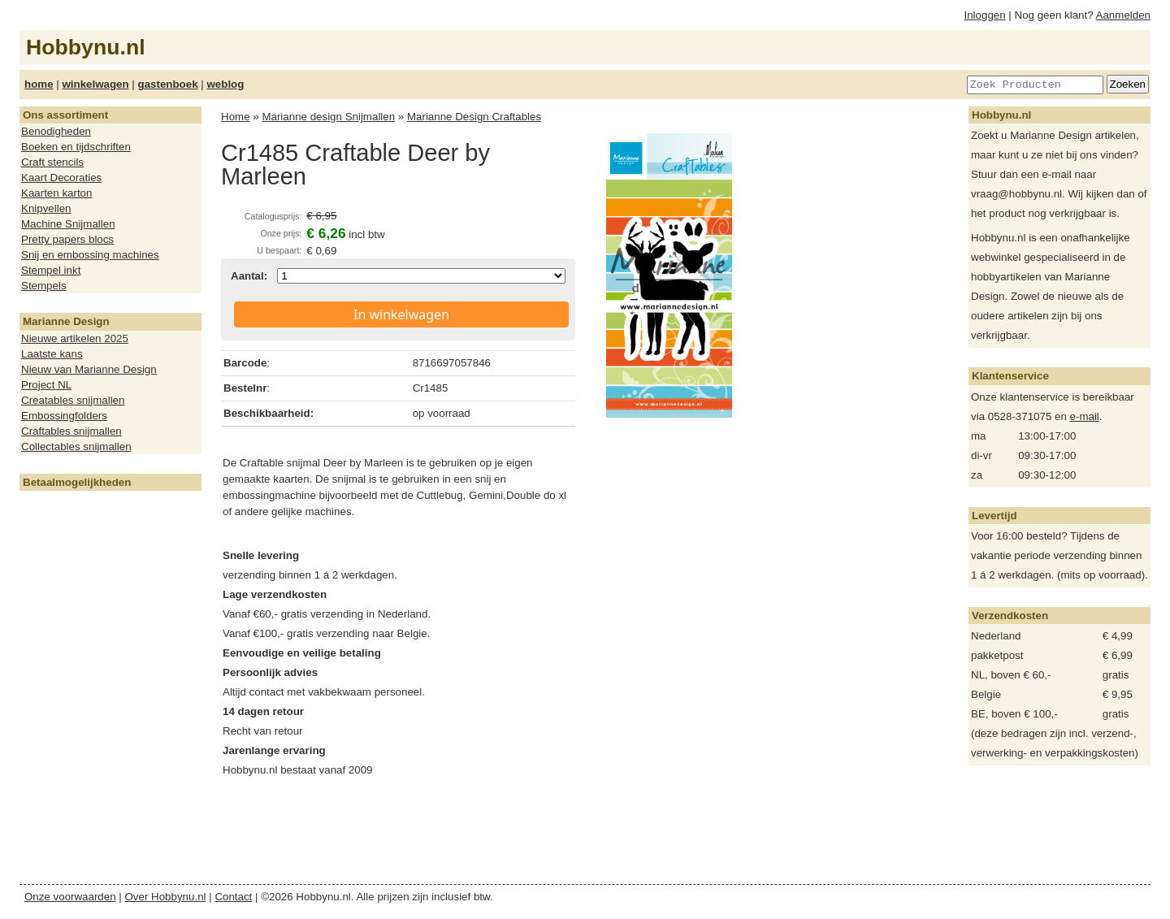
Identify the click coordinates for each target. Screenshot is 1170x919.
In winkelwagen (401, 314)
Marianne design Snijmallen (328, 117)
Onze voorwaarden (70, 897)
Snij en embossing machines (90, 255)
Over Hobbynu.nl (165, 897)
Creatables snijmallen (72, 400)
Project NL (46, 385)
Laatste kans (52, 354)
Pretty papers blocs (67, 239)
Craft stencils (52, 162)
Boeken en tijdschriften (76, 147)
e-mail (1084, 416)
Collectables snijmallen (76, 446)
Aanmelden (1123, 15)
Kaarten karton (56, 193)
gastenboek (168, 84)
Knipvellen (46, 208)
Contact (233, 897)
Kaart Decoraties (61, 177)
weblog (225, 84)
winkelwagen (95, 84)
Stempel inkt (50, 270)
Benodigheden (56, 131)
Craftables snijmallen (71, 431)
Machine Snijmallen (68, 224)
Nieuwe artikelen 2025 (74, 338)
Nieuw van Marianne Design (89, 369)
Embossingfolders (64, 416)
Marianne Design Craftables (474, 117)
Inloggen (985, 15)
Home (235, 117)
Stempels (44, 286)
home (39, 84)
